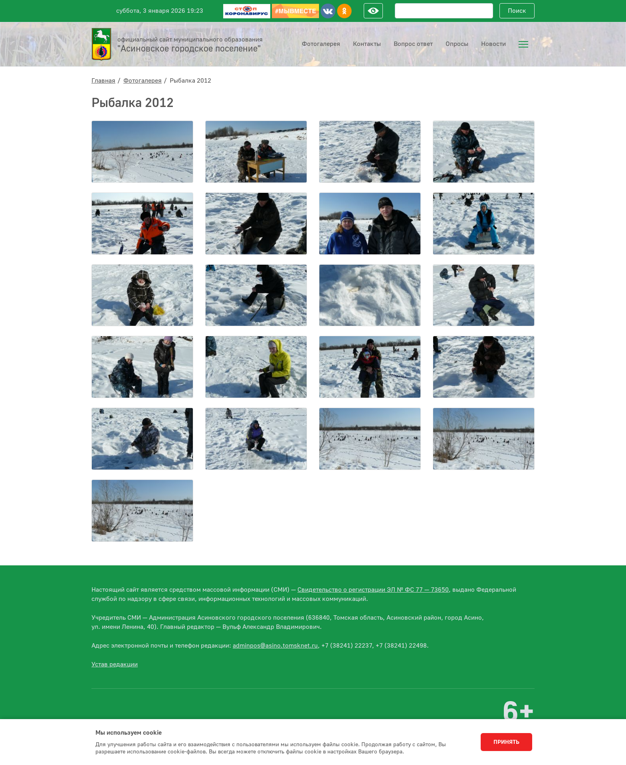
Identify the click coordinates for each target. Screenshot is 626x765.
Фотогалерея (142, 81)
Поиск (517, 11)
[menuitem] (523, 44)
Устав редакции (114, 664)
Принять (506, 742)
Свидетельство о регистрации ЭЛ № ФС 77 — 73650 (373, 590)
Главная (103, 81)
